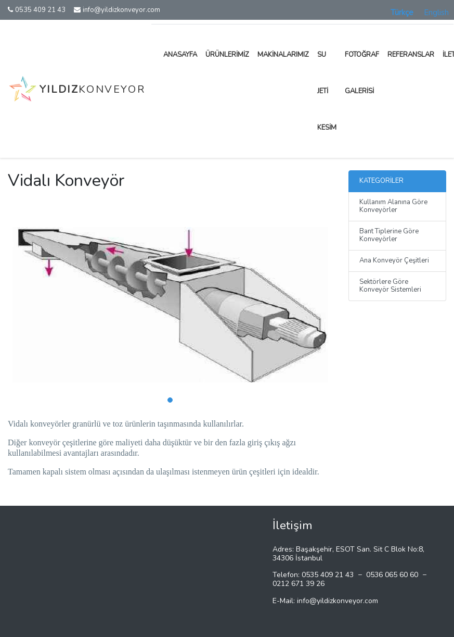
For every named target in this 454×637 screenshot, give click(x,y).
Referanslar (410, 54)
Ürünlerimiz (227, 54)
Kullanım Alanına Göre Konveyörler (393, 206)
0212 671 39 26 (299, 584)
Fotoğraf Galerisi (362, 73)
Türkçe (402, 12)
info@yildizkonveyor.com (117, 10)
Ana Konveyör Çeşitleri (394, 260)
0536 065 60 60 (392, 575)
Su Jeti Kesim (326, 91)
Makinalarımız (283, 54)
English (436, 12)
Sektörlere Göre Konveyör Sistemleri (390, 286)
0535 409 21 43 (37, 10)
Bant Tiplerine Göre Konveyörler (389, 235)
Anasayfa (180, 54)
